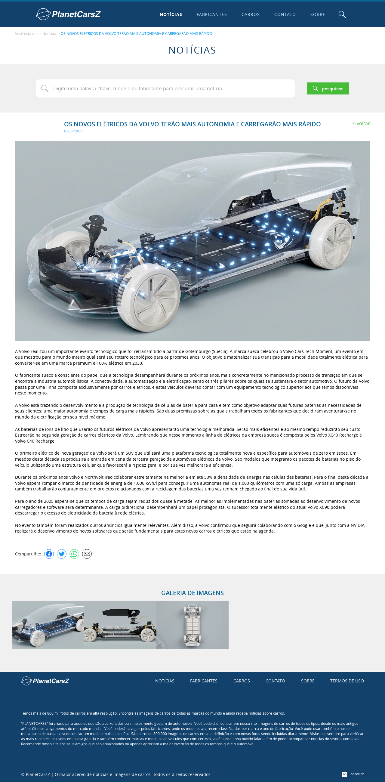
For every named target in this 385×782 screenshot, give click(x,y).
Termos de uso (347, 681)
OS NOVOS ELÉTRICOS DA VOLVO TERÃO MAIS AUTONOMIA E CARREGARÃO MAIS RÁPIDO (136, 33)
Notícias (171, 14)
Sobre (317, 14)
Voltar (363, 123)
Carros (251, 14)
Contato (285, 14)
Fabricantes (212, 14)
